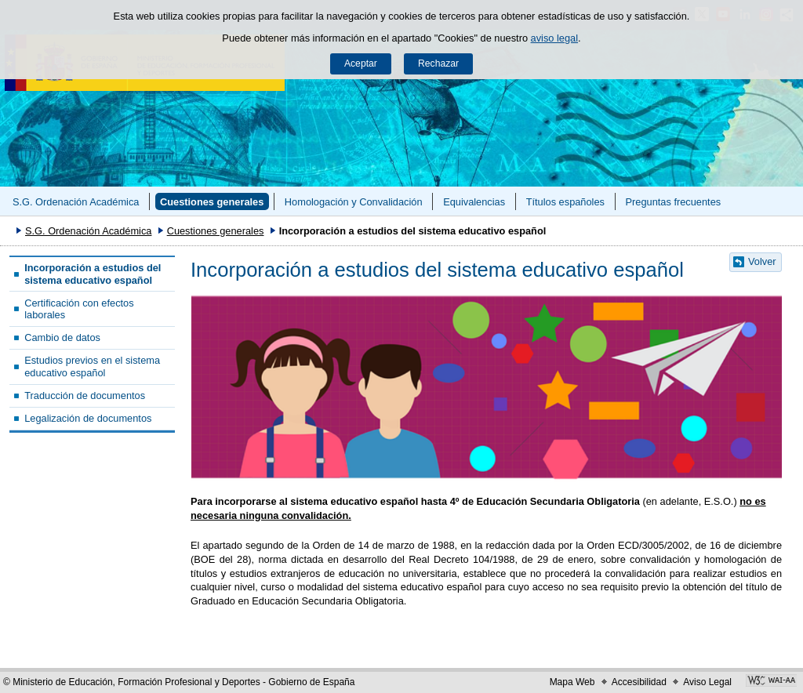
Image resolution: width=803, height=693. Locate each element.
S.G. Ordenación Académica (76, 202)
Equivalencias (474, 202)
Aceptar (360, 63)
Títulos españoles (565, 202)
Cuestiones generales (211, 202)
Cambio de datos (62, 337)
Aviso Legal (707, 682)
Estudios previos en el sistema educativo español (92, 366)
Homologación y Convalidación (354, 202)
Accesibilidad (639, 682)
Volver (762, 261)
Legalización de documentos (87, 418)
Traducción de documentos (84, 395)
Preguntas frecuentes (673, 202)
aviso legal (554, 38)
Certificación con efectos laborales (78, 309)
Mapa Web (572, 682)
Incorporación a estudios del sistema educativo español (92, 273)
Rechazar (438, 63)
